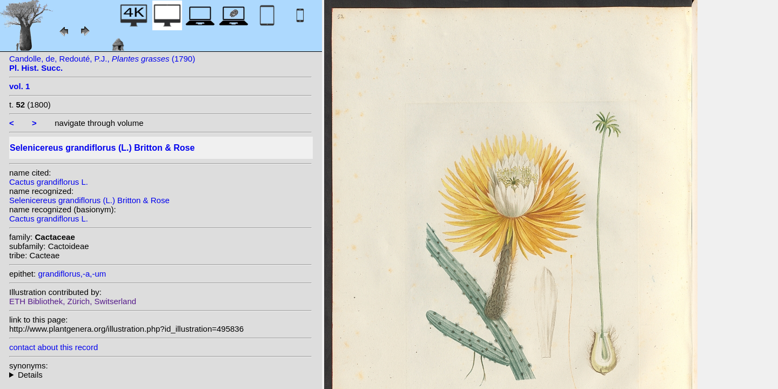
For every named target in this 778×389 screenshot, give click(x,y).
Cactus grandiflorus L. (48, 181)
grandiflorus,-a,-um (72, 273)
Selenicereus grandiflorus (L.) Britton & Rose (89, 200)
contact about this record (53, 347)
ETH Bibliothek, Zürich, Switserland (72, 301)
